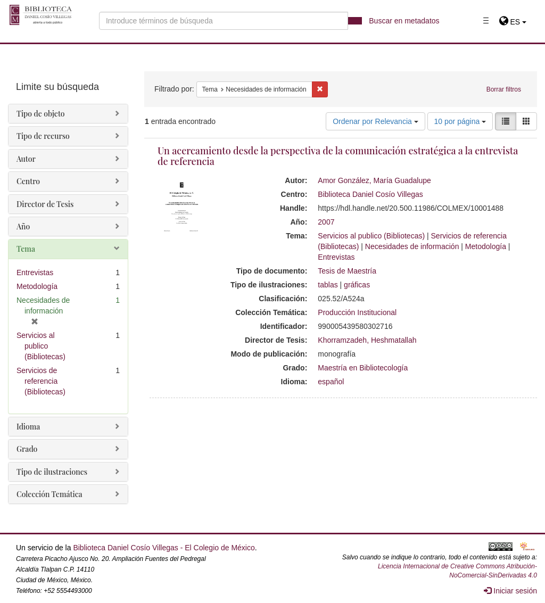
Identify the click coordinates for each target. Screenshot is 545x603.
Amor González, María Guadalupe (374, 180)
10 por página (460, 121)
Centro (28, 181)
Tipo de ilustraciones (51, 472)
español (331, 381)
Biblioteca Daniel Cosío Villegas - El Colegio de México (163, 547)
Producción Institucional (357, 312)
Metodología (485, 246)
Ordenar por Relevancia (375, 121)
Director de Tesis (44, 204)
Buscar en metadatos (404, 20)
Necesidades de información (412, 246)
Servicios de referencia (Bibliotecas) (40, 381)
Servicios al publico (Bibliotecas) (371, 236)
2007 (326, 222)
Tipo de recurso (43, 136)
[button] (513, 22)
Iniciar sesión (510, 591)
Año (23, 226)
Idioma (28, 427)
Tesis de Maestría (347, 271)
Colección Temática (49, 494)
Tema (25, 249)
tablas (327, 284)
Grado (26, 449)
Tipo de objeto (40, 114)
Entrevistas (336, 257)
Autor (26, 159)
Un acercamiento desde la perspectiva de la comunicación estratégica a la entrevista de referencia (338, 156)
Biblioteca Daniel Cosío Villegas (370, 194)
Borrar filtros (503, 89)
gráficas (357, 284)
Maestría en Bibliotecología (363, 368)
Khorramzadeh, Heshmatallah (367, 340)
